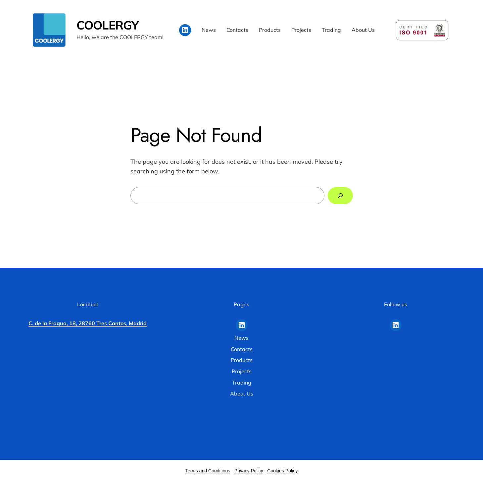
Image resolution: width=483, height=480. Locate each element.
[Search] (340, 195)
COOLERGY (107, 25)
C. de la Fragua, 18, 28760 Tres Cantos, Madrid (87, 323)
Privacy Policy (248, 470)
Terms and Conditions (207, 470)
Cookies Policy (282, 470)
